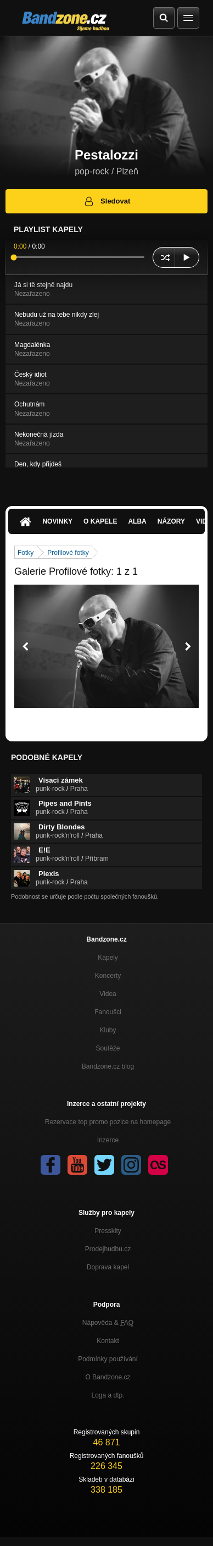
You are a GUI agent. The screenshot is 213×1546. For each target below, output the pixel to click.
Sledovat (107, 201)
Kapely (108, 957)
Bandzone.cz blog (108, 1066)
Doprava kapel (108, 1267)
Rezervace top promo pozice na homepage (108, 1122)
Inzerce (108, 1140)
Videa (107, 994)
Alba (137, 521)
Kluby (107, 1030)
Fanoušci (107, 1012)
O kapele (100, 521)
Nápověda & (107, 1323)
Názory (171, 521)
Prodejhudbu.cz (108, 1249)
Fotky (25, 553)
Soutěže (108, 1048)
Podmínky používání (108, 1359)
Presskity (107, 1231)
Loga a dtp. (107, 1395)
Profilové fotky (67, 553)
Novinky (57, 521)
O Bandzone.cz (107, 1377)
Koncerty (108, 976)
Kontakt (108, 1341)
